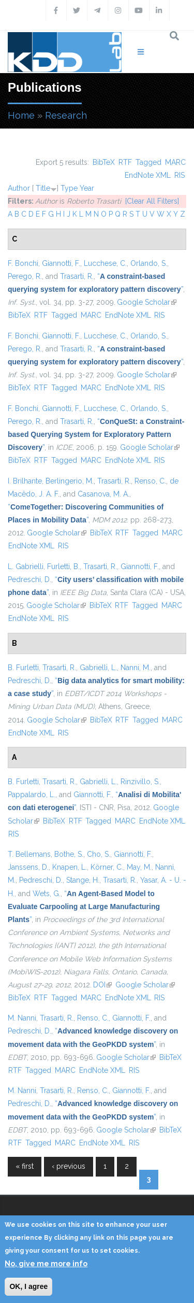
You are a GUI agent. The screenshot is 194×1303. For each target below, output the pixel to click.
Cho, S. (98, 854)
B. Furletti (23, 667)
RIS (179, 175)
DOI (102, 985)
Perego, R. (25, 276)
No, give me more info (46, 1263)
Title (43, 188)
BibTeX (104, 162)
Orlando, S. (148, 263)
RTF (125, 162)
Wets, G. (47, 893)
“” (96, 434)
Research (66, 115)
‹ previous (68, 1166)
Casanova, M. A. (103, 494)
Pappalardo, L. (31, 794)
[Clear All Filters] (152, 201)
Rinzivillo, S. (140, 781)
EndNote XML (148, 175)
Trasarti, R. (77, 276)
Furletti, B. (63, 566)
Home (21, 115)
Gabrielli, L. (98, 667)
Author (19, 188)
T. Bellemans (29, 854)
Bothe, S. (68, 854)
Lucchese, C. (105, 263)
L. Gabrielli (25, 566)
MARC (175, 162)
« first (25, 1166)
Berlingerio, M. (70, 481)
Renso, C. (150, 481)
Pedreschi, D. (29, 579)
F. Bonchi (23, 263)
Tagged (148, 162)
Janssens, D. (28, 867)
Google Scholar (146, 302)
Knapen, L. (69, 867)
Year (87, 188)
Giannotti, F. (61, 263)
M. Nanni (22, 1018)
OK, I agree (28, 1286)
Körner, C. (107, 867)
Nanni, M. (136, 667)
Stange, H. (82, 880)
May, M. (139, 867)
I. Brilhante (25, 481)
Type (69, 188)
